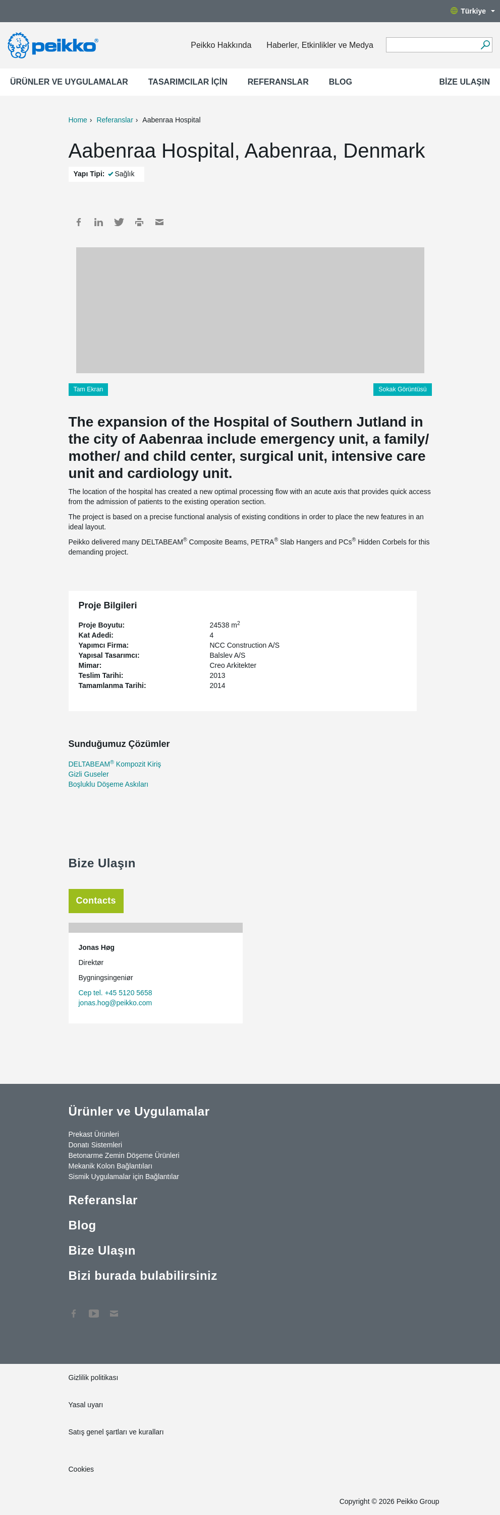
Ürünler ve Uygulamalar (69, 82)
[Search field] (431, 45)
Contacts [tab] (96, 901)
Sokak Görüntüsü (402, 389)
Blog (340, 82)
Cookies (81, 1469)
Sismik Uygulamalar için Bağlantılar (124, 1177)
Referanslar (278, 82)
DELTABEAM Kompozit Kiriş (115, 764)
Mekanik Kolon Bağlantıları (111, 1166)
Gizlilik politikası (94, 1377)
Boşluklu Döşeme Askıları (109, 784)
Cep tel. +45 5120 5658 (115, 993)
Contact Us (114, 1308)
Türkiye (473, 11)
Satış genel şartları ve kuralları (116, 1432)
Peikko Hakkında (221, 45)
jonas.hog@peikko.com (115, 1003)
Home (78, 120)
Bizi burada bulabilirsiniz (143, 1275)
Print (139, 222)
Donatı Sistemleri (96, 1145)
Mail (159, 222)
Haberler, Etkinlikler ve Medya (319, 45)
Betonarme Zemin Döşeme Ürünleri (124, 1155)
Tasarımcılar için (188, 82)
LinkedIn (99, 222)
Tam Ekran (88, 389)
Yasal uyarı (86, 1405)
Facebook (79, 222)
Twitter (119, 222)
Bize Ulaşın (464, 82)
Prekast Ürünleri (94, 1134)
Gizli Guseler (89, 774)
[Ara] (485, 45)
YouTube (94, 1308)
